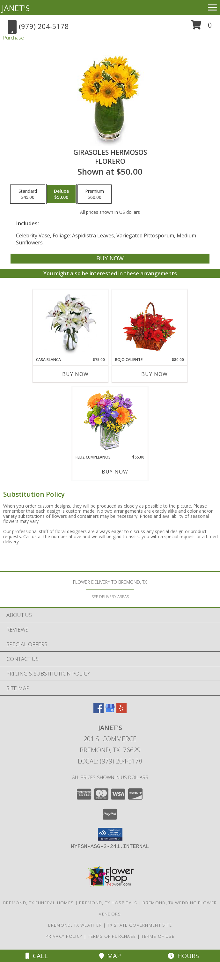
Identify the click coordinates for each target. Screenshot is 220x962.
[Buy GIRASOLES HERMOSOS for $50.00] (110, 259)
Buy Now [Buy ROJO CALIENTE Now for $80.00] (154, 374)
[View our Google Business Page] (110, 711)
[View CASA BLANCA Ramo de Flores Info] (70, 323)
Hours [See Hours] (183, 955)
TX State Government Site (139, 925)
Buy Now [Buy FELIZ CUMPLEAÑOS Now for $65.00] (115, 471)
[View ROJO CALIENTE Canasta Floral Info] (149, 323)
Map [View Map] (110, 955)
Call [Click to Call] (37, 955)
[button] (201, 27)
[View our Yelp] (121, 711)
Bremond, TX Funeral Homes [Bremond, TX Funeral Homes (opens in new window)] (38, 903)
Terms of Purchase (112, 936)
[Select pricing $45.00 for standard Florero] (28, 194)
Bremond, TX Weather (75, 925)
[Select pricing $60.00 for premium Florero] (94, 194)
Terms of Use (157, 936)
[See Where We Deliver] (110, 596)
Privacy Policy (64, 936)
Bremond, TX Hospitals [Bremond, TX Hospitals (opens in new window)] (108, 903)
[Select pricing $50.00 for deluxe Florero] (61, 194)
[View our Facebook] (98, 711)
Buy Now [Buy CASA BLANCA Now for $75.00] (75, 374)
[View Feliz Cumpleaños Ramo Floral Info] (110, 420)
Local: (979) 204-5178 (110, 761)
